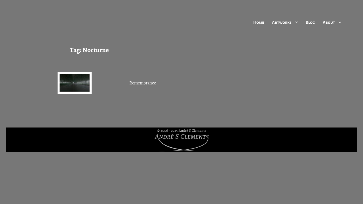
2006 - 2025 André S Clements (183, 130)
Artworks (282, 22)
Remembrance (142, 83)
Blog (310, 22)
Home (258, 22)
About (329, 22)
